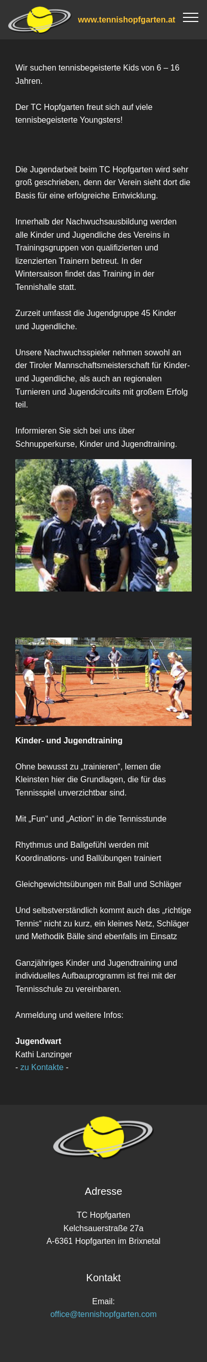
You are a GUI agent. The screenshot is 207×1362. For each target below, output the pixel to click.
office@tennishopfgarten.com (103, 1314)
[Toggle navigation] (191, 16)
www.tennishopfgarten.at (126, 19)
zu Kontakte (41, 1067)
